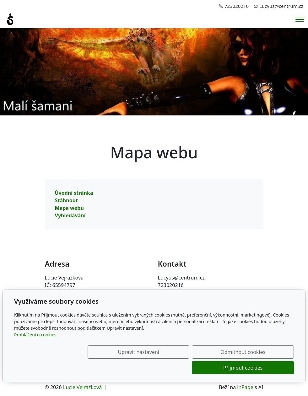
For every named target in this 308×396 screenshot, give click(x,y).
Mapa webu (69, 207)
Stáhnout (66, 200)
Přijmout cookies (263, 367)
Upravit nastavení (138, 367)
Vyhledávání (70, 215)
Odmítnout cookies (201, 367)
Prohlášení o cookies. (35, 350)
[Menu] (299, 19)
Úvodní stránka (74, 192)
